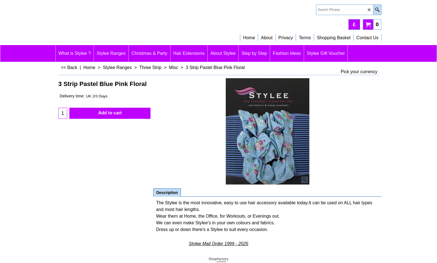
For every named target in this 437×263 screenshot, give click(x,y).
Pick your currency (359, 71)
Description (167, 192)
